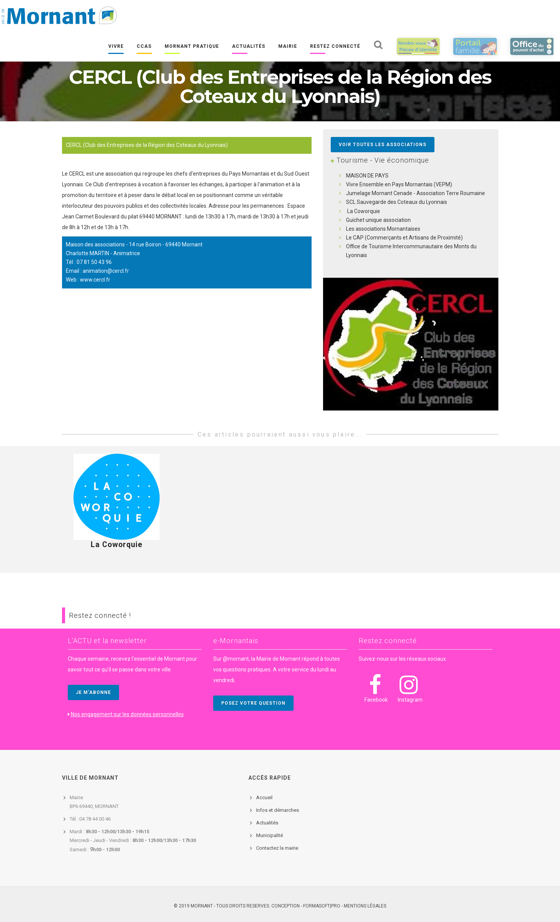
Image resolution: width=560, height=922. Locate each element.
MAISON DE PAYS (367, 176)
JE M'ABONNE (93, 692)
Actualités (248, 46)
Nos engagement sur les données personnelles (127, 714)
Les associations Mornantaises (383, 229)
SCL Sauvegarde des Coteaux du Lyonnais (396, 202)
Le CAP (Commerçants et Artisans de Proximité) (404, 238)
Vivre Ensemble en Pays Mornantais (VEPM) (399, 184)
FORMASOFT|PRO (321, 906)
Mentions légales (365, 906)
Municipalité (269, 835)
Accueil (264, 797)
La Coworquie (363, 211)
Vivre (116, 46)
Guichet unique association (378, 220)
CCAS (144, 46)
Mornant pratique (192, 46)
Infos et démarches (277, 810)
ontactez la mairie (278, 848)
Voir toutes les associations (382, 144)
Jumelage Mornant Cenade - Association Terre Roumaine (415, 193)
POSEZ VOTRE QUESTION (253, 703)
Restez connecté (335, 46)
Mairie (287, 46)
